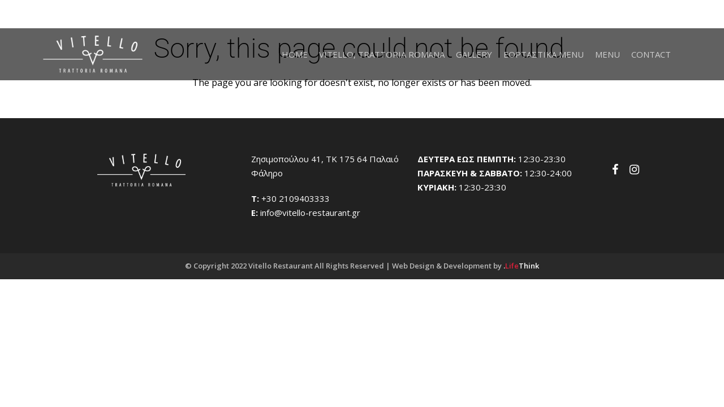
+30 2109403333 (295, 198)
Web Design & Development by (465, 266)
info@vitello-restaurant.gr (310, 212)
